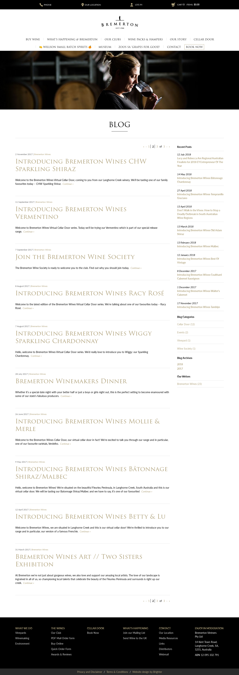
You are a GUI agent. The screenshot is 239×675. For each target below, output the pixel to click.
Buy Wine (33, 39)
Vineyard (183, 340)
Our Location (166, 632)
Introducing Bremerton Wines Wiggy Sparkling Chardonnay (83, 337)
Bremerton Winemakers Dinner (71, 381)
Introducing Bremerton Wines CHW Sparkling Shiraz (81, 165)
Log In (138, 4)
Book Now (194, 47)
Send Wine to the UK (135, 638)
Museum (105, 47)
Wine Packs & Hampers (145, 39)
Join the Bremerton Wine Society (75, 257)
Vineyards (20, 632)
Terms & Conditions (117, 672)
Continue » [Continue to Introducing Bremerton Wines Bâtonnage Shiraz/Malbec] (146, 491)
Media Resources (168, 638)
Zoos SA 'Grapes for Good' (139, 47)
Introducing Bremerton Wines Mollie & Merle (87, 425)
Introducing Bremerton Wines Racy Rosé (89, 293)
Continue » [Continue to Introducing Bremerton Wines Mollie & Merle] (65, 443)
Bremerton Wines (42, 154)
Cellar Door (204, 39)
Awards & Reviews (61, 654)
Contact (174, 47)
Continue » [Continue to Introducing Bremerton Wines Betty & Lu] (85, 531)
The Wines (58, 628)
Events (182, 332)
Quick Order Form (61, 649)
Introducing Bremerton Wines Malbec (198, 246)
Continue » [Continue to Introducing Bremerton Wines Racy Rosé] (28, 308)
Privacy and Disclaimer (89, 672)
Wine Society (186, 348)
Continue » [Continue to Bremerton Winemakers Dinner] (66, 396)
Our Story (178, 39)
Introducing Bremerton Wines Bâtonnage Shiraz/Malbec (91, 472)
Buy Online (57, 643)
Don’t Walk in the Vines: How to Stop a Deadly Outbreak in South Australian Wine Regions (198, 214)
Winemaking (22, 638)
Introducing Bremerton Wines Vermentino (71, 213)
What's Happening (135, 628)
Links (162, 643)
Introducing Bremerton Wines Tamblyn (198, 307)
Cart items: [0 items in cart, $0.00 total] (188, 4)
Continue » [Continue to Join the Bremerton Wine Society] (136, 268)
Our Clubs (113, 39)
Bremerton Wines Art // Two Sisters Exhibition (78, 560)
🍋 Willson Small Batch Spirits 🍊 (65, 47)
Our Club (56, 632)
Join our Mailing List (134, 632)
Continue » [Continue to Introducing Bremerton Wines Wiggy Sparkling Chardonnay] (36, 355)
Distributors (165, 649)
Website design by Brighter (147, 672)
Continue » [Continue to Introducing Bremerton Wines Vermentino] (28, 231)
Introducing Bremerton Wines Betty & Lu (90, 516)
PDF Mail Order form (63, 638)
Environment (22, 643)
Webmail (164, 654)
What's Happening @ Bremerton (72, 39)
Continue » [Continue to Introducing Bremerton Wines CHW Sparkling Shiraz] (68, 183)
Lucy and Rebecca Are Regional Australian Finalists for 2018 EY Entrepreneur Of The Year (200, 161)
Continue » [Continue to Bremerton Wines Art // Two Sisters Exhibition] (28, 583)
